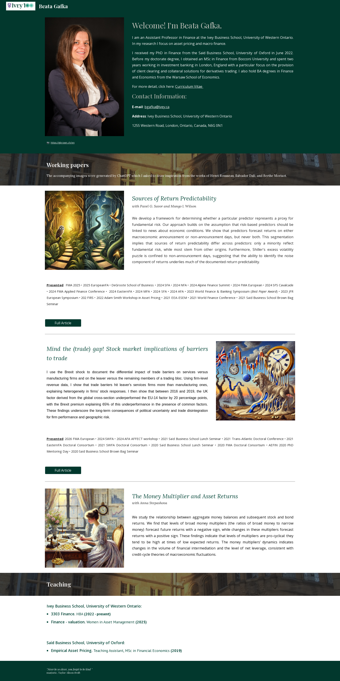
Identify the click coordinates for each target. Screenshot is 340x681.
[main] (84, 142)
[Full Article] (63, 323)
